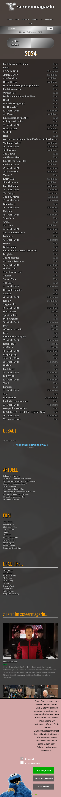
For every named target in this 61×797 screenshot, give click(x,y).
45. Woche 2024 (11, 214)
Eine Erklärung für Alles (15, 118)
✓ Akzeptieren (44, 770)
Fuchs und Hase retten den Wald (20, 250)
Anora (6, 222)
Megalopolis (9, 304)
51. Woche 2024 (11, 125)
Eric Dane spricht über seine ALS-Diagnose (19, 481)
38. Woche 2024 (11, 322)
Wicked (7, 132)
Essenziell (27, 758)
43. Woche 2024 (11, 240)
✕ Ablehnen (44, 786)
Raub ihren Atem (12, 89)
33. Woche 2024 (11, 379)
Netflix (54, 311)
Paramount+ (51, 397)
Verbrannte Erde (11, 419)
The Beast (8, 283)
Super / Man (9, 279)
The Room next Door (14, 232)
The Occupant (8, 543)
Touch (6, 383)
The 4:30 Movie (11, 196)
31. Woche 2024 (11, 405)
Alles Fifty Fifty (11, 358)
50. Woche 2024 (11, 146)
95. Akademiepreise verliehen (14, 497)
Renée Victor (8, 570)
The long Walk (8, 524)
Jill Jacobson (9, 150)
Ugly (5, 326)
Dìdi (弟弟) (8, 376)
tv (41, 19)
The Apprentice (11, 257)
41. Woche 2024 (11, 286)
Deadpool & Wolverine (15, 408)
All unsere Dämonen (13, 261)
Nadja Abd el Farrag (11, 594)
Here (5, 136)
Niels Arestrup (10, 171)
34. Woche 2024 (11, 372)
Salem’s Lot (9, 218)
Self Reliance (9, 397)
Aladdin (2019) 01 (9, 441)
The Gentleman (9, 545)
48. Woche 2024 (11, 189)
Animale (6, 532)
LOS (50, 28)
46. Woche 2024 (11, 207)
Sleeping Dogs (10, 354)
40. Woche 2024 (11, 297)
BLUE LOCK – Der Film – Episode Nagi (24, 412)
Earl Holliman (10, 186)
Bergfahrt (8, 254)
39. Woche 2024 (11, 308)
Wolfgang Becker (12, 143)
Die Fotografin (10, 318)
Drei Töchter (9, 311)
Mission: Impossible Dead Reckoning (10, 539)
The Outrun (9, 153)
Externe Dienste (30, 763)
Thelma (7, 275)
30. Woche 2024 (11, 415)
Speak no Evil (10, 315)
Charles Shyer (10, 78)
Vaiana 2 (7, 175)
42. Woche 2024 (11, 265)
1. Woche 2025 (10, 71)
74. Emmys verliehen (11, 500)
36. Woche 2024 (11, 351)
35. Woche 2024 (11, 361)
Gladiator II (9, 204)
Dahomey (8, 236)
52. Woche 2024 (11, 110)
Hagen (6, 243)
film (7, 515)
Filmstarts (52, 71)
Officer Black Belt (12, 329)
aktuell (10, 19)
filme (17, 19)
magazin (35, 19)
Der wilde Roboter (12, 290)
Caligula (7, 211)
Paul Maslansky (11, 164)
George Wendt (8, 586)
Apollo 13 (8, 347)
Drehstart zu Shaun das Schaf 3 (15, 484)
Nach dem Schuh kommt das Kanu (16, 494)
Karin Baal (8, 179)
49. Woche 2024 (11, 168)
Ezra (5, 333)
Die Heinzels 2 (10, 107)
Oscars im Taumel (10, 486)
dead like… (49, 19)
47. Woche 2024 (11, 200)
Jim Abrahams (10, 182)
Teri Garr (8, 225)
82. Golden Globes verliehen (13, 489)
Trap (5, 394)
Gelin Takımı (9, 247)
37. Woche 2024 (11, 340)
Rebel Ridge (9, 344)
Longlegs (7, 387)
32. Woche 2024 (11, 390)
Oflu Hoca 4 (9, 92)
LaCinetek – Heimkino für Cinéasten (17, 479)
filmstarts (25, 19)
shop (30, 23)
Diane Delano (10, 128)
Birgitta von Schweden (14, 161)
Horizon (7, 365)
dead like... (52, 75)
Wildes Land (9, 268)
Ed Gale (6, 583)
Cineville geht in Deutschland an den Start (19, 492)
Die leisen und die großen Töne (19, 96)
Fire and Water (8, 530)
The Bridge (9, 193)
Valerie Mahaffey (9, 576)
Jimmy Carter (10, 75)
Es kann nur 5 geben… (11, 476)
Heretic (7, 100)
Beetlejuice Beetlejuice (14, 336)
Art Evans (8, 114)
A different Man (11, 157)
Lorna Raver (8, 589)
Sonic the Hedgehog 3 (14, 103)
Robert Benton (8, 591)
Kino (55, 64)
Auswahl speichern (44, 778)
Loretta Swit (7, 573)
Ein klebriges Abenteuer (15, 401)
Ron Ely (7, 300)
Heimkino (53, 193)
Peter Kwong (8, 581)
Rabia (6, 67)
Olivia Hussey (10, 82)
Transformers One (12, 272)
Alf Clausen (7, 578)
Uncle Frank (8, 522)
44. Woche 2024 (11, 229)
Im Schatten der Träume (15, 64)
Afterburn (7, 535)
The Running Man (10, 527)
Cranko (7, 293)
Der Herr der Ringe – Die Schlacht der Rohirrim (28, 139)
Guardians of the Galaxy (12, 548)
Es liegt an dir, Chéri (13, 121)
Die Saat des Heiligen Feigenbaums (21, 85)
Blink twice (9, 369)
